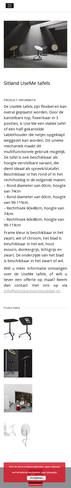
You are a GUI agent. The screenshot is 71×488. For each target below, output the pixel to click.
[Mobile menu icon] (10, 5)
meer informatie (49, 472)
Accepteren (36, 478)
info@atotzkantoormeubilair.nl (32, 290)
